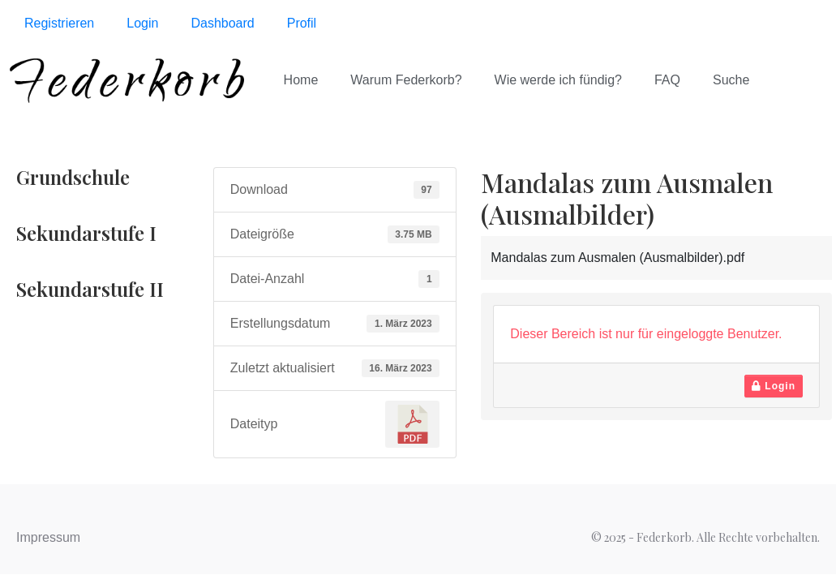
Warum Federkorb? (405, 80)
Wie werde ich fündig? (558, 80)
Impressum (48, 537)
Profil (301, 23)
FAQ (667, 80)
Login (142, 23)
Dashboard (222, 23)
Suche (731, 80)
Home (301, 80)
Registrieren (59, 23)
